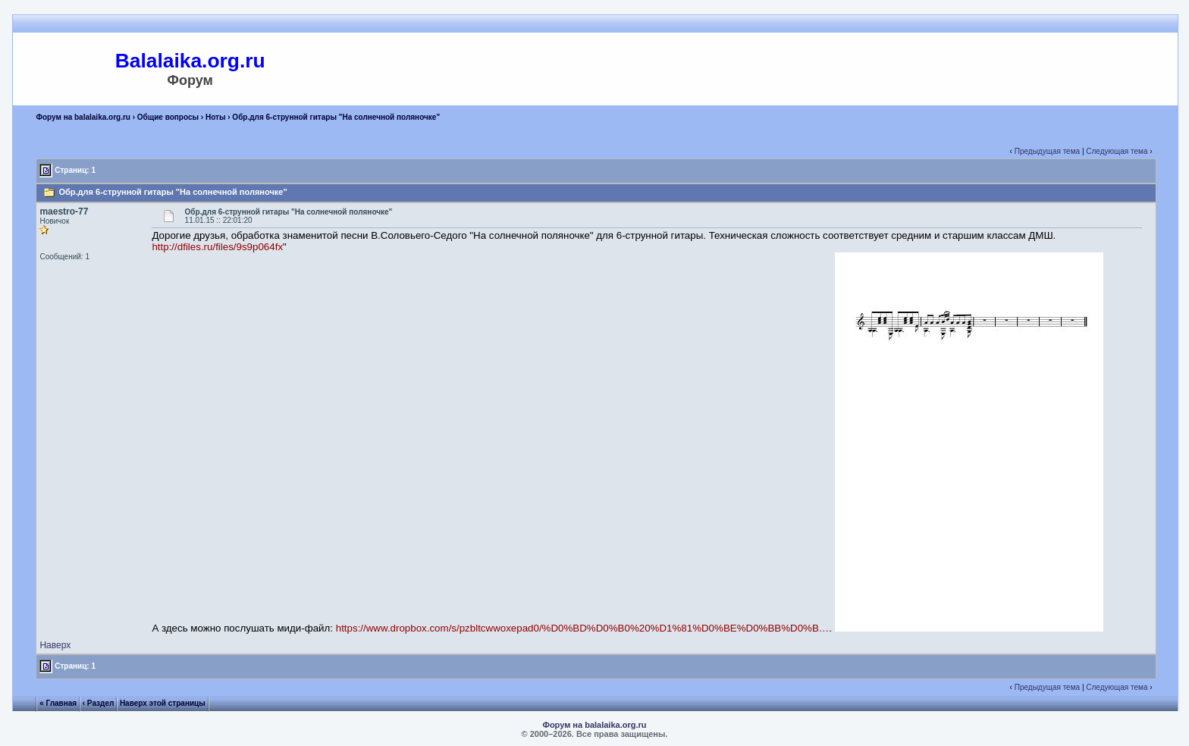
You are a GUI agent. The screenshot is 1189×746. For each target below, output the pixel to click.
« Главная (58, 703)
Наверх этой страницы (162, 703)
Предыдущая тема (1047, 151)
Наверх (55, 645)
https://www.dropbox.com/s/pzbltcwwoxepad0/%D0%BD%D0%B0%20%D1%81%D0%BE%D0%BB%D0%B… (582, 628)
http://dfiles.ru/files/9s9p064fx (217, 246)
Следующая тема (1116, 151)
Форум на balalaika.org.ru (83, 117)
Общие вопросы (168, 117)
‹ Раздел (99, 703)
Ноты (215, 117)
